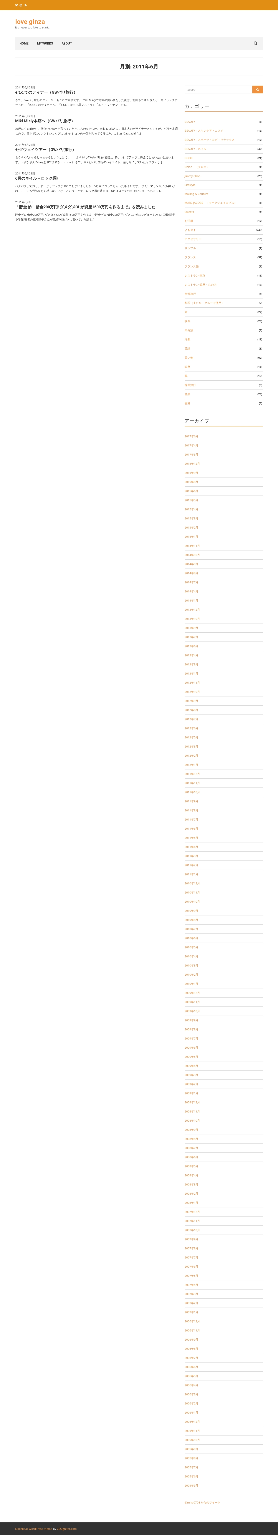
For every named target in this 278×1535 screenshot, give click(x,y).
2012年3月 (191, 746)
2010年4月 (191, 956)
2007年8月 (191, 1248)
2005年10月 (192, 1440)
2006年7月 (191, 1358)
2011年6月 (191, 828)
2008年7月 (191, 1148)
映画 (187, 321)
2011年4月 (191, 847)
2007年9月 (191, 1239)
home (24, 43)
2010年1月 (191, 984)
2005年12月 (192, 1422)
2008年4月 (191, 1175)
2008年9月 (191, 1130)
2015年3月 (191, 518)
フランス (190, 257)
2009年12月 (192, 993)
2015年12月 (192, 464)
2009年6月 (191, 1047)
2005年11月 (192, 1431)
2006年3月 (191, 1394)
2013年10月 (192, 619)
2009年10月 (192, 1011)
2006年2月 (191, 1403)
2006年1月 (191, 1412)
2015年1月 (191, 537)
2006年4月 (191, 1385)
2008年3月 (191, 1184)
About (67, 43)
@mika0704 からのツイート (202, 1502)
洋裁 (187, 339)
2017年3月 (191, 454)
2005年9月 (191, 1449)
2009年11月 (192, 1002)
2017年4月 (191, 445)
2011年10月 (192, 792)
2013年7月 (191, 637)
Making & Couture (196, 194)
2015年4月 (191, 509)
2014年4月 (191, 591)
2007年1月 (191, 1312)
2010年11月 (192, 892)
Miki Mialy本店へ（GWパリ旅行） (45, 121)
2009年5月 (191, 1057)
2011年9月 (191, 801)
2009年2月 (191, 1084)
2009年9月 (191, 1020)
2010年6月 (191, 938)
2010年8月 (191, 920)
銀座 (187, 367)
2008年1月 (191, 1203)
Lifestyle (190, 185)
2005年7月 (191, 1467)
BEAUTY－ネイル (195, 149)
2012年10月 (192, 692)
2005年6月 (191, 1476)
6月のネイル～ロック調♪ (36, 178)
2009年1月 (191, 1093)
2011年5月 (191, 838)
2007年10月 (192, 1230)
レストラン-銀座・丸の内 (201, 285)
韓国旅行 (190, 385)
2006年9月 (191, 1339)
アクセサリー (193, 239)
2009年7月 (191, 1038)
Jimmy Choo (192, 176)
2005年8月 (191, 1458)
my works (45, 43)
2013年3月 (191, 664)
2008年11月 (192, 1111)
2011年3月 (191, 856)
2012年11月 (192, 683)
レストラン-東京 (195, 275)
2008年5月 (191, 1166)
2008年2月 (191, 1193)
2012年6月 (191, 728)
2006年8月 (191, 1349)
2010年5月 (191, 947)
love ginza (30, 21)
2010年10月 (192, 901)
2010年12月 (192, 883)
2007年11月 (192, 1221)
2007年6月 (191, 1266)
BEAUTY (190, 122)
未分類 (189, 330)
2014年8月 (191, 573)
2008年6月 (191, 1157)
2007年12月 (192, 1212)
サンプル (190, 248)
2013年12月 (192, 610)
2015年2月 (191, 527)
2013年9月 (191, 628)
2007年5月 (191, 1276)
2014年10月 (192, 555)
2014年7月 (191, 582)
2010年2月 (191, 974)
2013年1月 (191, 673)
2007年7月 (191, 1257)
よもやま (190, 230)
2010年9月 (191, 911)
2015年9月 (191, 473)
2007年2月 (191, 1303)
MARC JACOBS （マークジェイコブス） (211, 203)
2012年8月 (191, 710)
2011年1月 (191, 874)
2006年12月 (192, 1321)
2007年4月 (191, 1285)
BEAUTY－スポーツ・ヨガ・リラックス (210, 140)
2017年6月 (191, 436)
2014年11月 (192, 546)
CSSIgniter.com (67, 1529)
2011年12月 (192, 774)
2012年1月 (191, 765)
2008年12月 (192, 1102)
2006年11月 (192, 1330)
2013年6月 (191, 646)
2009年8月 (191, 1029)
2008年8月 (191, 1139)
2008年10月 (192, 1120)
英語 (187, 348)
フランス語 (192, 266)
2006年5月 (191, 1376)
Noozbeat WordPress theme (33, 1529)
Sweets (189, 212)
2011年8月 (191, 810)
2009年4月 (191, 1066)
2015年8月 (191, 482)
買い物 (189, 358)
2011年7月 (191, 819)
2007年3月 (191, 1294)
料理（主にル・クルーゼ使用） (204, 303)
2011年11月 (192, 783)
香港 (187, 403)
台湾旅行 (190, 294)
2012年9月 (191, 701)
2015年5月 (191, 500)
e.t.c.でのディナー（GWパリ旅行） (46, 92)
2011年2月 (191, 865)
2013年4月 (191, 655)
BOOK (189, 158)
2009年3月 (191, 1075)
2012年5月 (191, 737)
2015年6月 (191, 491)
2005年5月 (191, 1485)
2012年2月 (191, 756)
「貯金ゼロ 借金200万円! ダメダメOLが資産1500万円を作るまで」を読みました (85, 207)
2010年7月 (191, 929)
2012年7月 (191, 719)
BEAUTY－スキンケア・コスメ (204, 131)
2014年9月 (191, 564)
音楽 (187, 394)
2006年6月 (191, 1367)
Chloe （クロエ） (197, 167)
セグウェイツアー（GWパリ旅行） (45, 149)
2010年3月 (191, 965)
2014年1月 (191, 600)
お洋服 (189, 221)
